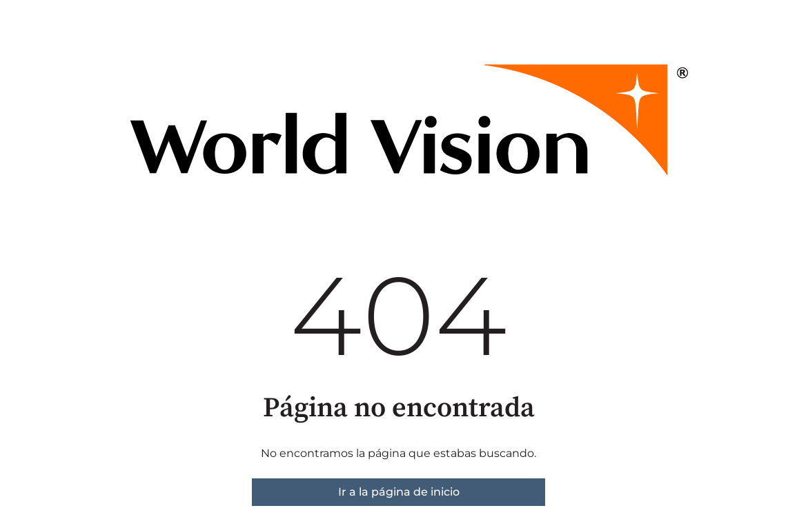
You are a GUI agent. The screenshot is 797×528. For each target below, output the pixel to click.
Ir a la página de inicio (399, 491)
